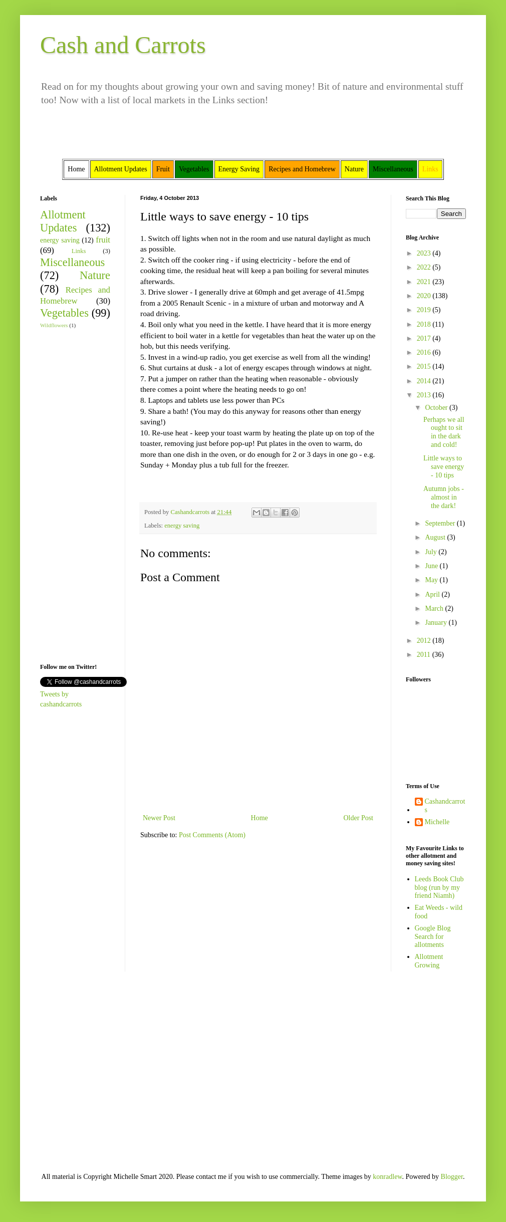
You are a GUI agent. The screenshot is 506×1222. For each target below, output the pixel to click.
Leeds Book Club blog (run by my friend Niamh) (439, 887)
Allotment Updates (63, 221)
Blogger (452, 1176)
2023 (425, 253)
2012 (425, 640)
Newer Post (159, 818)
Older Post (359, 818)
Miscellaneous (72, 262)
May (432, 580)
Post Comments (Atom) (212, 835)
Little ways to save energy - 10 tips (443, 466)
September (440, 523)
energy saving (181, 525)
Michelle (437, 822)
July (431, 552)
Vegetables (64, 313)
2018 (425, 324)
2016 (425, 352)
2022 (425, 267)
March (435, 608)
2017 (425, 338)
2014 (425, 381)
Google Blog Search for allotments (433, 936)
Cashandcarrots (445, 806)
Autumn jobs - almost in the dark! (443, 497)
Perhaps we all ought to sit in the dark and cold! (443, 432)
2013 (425, 395)
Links (79, 251)
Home (259, 818)
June (432, 566)
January (436, 622)
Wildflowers (54, 325)
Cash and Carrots (123, 45)
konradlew (387, 1176)
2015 (425, 366)
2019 (425, 310)
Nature (95, 275)
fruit (103, 240)
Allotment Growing (429, 961)
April (433, 594)
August (436, 537)
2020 (425, 296)
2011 (424, 654)
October (437, 407)
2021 (425, 282)
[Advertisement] (70, 495)
